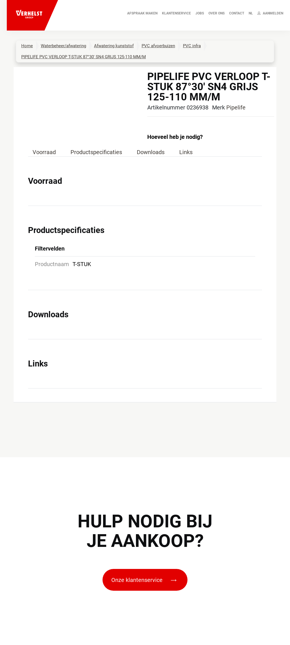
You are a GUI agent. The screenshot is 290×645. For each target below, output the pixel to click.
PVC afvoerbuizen (158, 45)
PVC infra (192, 45)
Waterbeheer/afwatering (63, 45)
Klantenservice (176, 13)
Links (186, 152)
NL (251, 13)
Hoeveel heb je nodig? (175, 136)
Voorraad (44, 152)
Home (27, 45)
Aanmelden (270, 13)
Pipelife (236, 107)
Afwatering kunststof (114, 45)
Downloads (151, 152)
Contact (236, 13)
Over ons (216, 13)
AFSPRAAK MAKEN (142, 13)
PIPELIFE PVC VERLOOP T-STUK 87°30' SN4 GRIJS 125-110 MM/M (83, 56)
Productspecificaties (96, 152)
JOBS (199, 13)
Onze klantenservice (143, 580)
